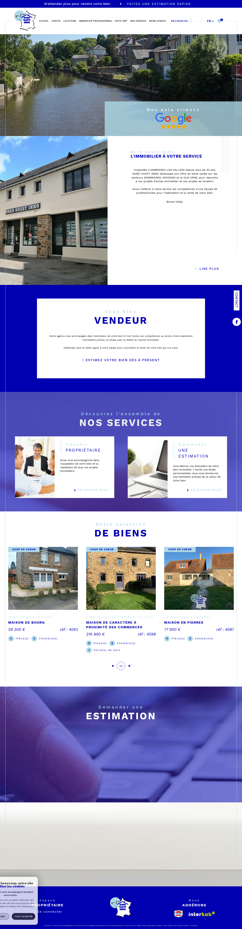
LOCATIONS (69, 21)
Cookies (193, 921)
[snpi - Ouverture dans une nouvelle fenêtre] (178, 909)
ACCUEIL (44, 21)
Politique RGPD (180, 921)
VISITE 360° (120, 21)
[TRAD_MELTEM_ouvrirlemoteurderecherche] (182, 21)
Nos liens (167, 921)
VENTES (56, 21)
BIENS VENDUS (157, 21)
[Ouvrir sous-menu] (112, 21)
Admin (158, 921)
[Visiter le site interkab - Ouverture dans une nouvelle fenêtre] (202, 909)
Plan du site (129, 921)
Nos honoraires (114, 921)
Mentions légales (145, 921)
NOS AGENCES (138, 21)
